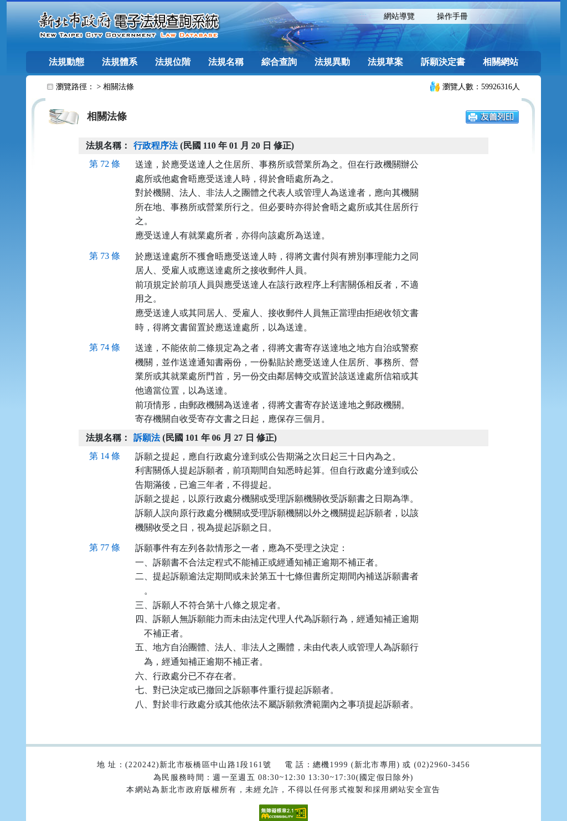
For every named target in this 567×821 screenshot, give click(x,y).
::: (363, 15)
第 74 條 (104, 347)
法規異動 (332, 62)
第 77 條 (104, 547)
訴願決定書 (443, 62)
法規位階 (172, 62)
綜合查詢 (279, 62)
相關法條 (118, 87)
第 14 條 (104, 456)
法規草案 (385, 62)
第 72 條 (104, 164)
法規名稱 (226, 62)
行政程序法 (155, 145)
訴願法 (146, 437)
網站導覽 (399, 16)
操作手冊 (452, 16)
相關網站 (500, 62)
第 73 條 (104, 256)
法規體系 (119, 62)
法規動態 (66, 62)
